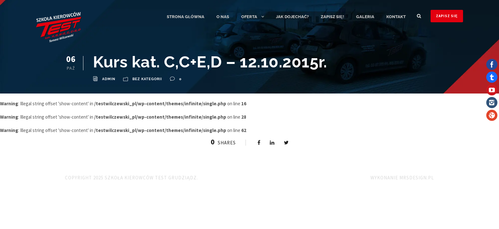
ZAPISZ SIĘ (447, 16)
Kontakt (396, 16)
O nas (222, 16)
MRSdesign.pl (416, 178)
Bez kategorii (147, 79)
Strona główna (185, 16)
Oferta (249, 16)
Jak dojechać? (292, 16)
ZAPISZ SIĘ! (332, 16)
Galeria (365, 16)
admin (108, 79)
